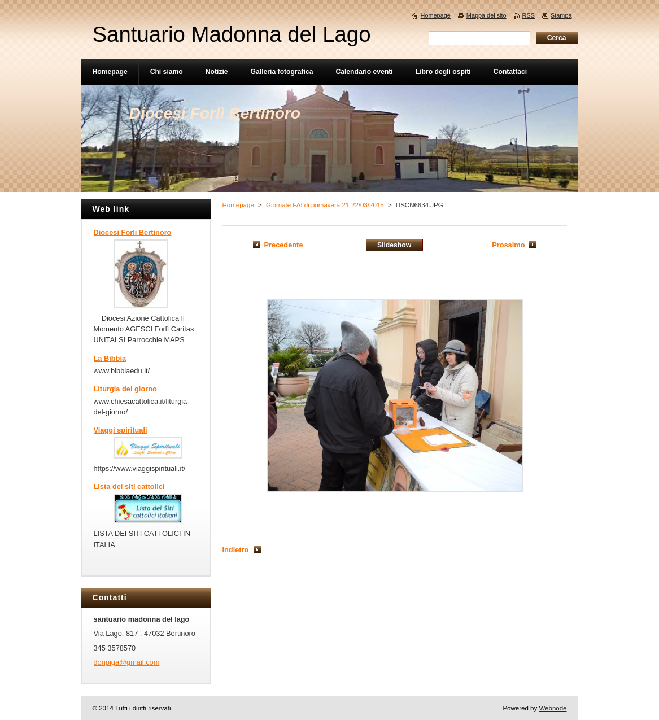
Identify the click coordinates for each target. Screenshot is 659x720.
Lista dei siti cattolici (129, 486)
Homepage (238, 205)
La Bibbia (110, 358)
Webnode (552, 708)
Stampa (561, 15)
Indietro (235, 550)
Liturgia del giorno (125, 389)
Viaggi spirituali (120, 430)
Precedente (283, 245)
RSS (528, 15)
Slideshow (394, 245)
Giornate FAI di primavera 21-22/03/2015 (325, 205)
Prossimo (508, 245)
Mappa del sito (486, 15)
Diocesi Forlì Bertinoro (133, 232)
